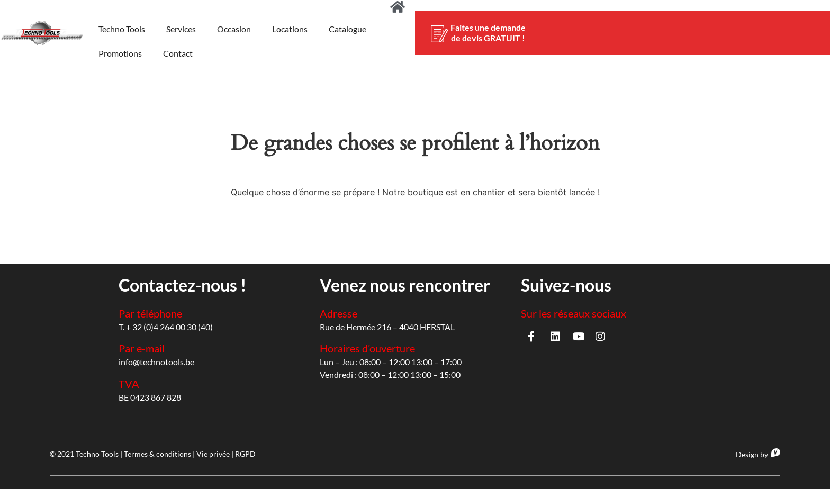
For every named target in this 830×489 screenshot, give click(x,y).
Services (181, 29)
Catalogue (347, 29)
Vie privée (213, 453)
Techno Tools (121, 29)
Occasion (234, 29)
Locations (290, 29)
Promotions (120, 53)
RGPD (245, 453)
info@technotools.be (156, 362)
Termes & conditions (157, 453)
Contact (178, 53)
